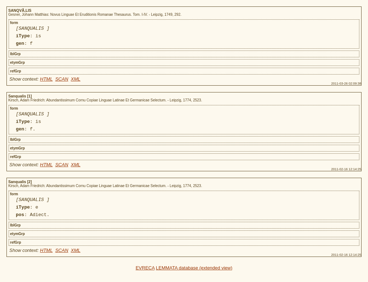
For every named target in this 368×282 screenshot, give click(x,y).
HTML (46, 82)
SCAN (61, 82)
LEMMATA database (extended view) (194, 277)
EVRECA (145, 277)
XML (75, 82)
